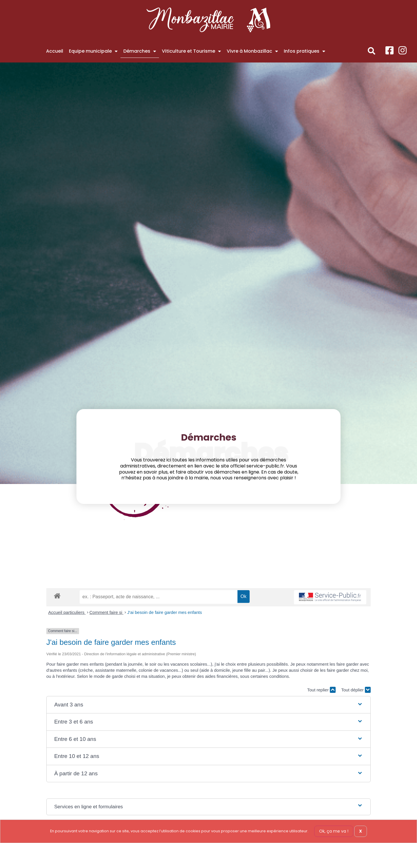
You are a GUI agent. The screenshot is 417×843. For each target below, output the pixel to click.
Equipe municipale (93, 51)
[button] (371, 51)
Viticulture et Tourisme (191, 51)
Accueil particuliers (67, 612)
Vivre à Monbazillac (252, 51)
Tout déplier (356, 690)
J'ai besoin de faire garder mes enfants (164, 612)
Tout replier (321, 690)
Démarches (139, 51)
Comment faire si (106, 612)
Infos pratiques (304, 51)
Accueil (54, 51)
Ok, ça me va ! (333, 831)
